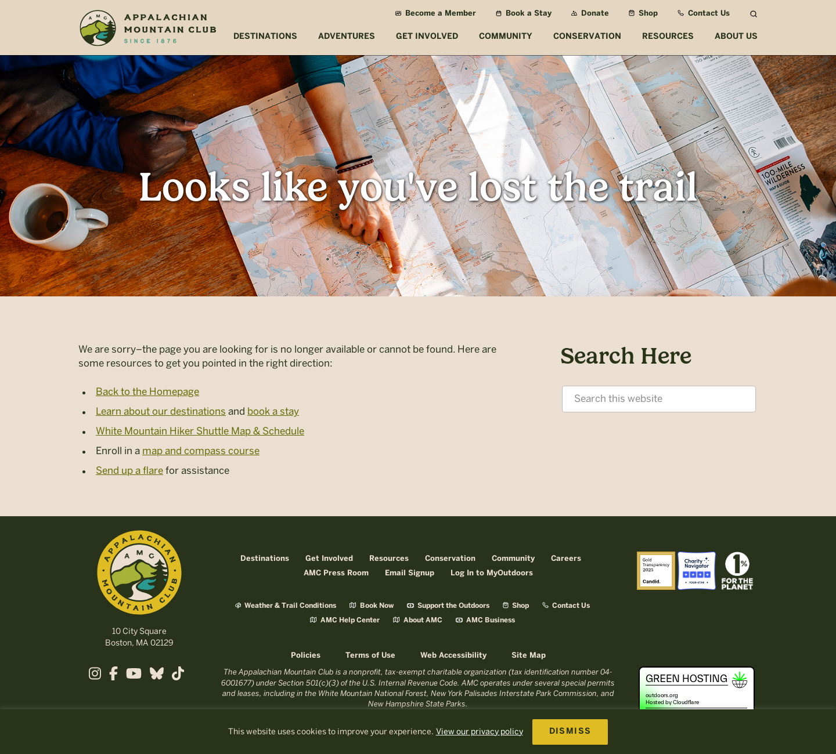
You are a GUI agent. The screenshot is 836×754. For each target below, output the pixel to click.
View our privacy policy (479, 732)
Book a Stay (524, 13)
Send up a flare (129, 470)
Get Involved (329, 559)
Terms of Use (370, 655)
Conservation (450, 559)
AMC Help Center (345, 620)
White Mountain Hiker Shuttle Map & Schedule (200, 431)
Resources (389, 559)
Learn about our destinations (161, 411)
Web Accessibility (453, 655)
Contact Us (704, 13)
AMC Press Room (336, 573)
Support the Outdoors (448, 606)
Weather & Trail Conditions (285, 606)
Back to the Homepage (147, 391)
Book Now (371, 605)
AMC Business (485, 620)
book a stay (273, 411)
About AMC (417, 620)
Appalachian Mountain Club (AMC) (147, 29)
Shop (643, 13)
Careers (566, 559)
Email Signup (409, 573)
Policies (305, 655)
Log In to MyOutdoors (492, 573)
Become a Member (435, 13)
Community (513, 559)
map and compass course (201, 450)
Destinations (264, 559)
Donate (590, 13)
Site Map (528, 655)
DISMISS (570, 731)
